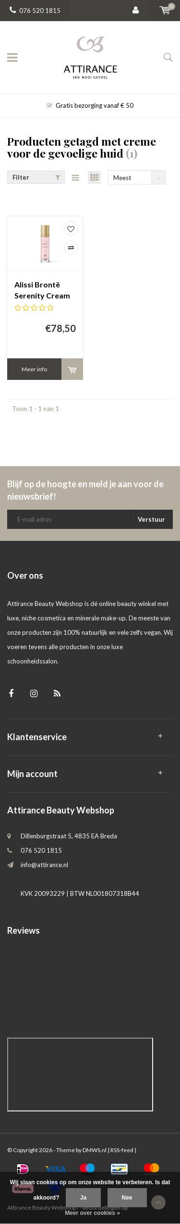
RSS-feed (121, 1150)
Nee (127, 1197)
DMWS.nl (95, 1150)
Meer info (34, 369)
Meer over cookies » (92, 1213)
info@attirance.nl (44, 865)
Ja (83, 1197)
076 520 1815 (35, 10)
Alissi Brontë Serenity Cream (42, 290)
